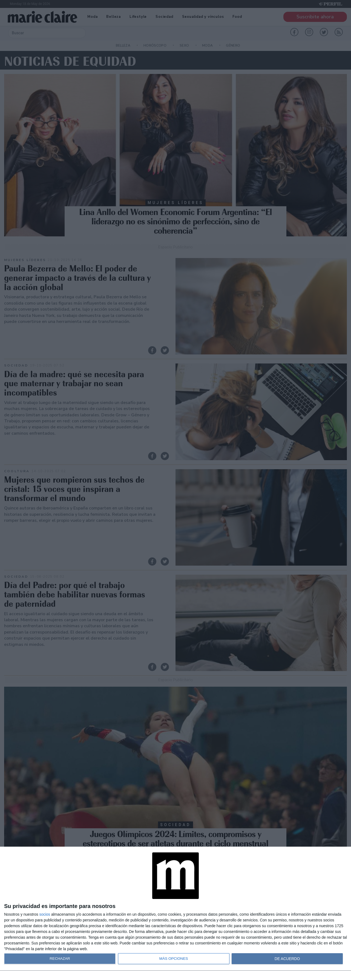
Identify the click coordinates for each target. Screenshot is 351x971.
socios (44, 914)
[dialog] (175, 909)
